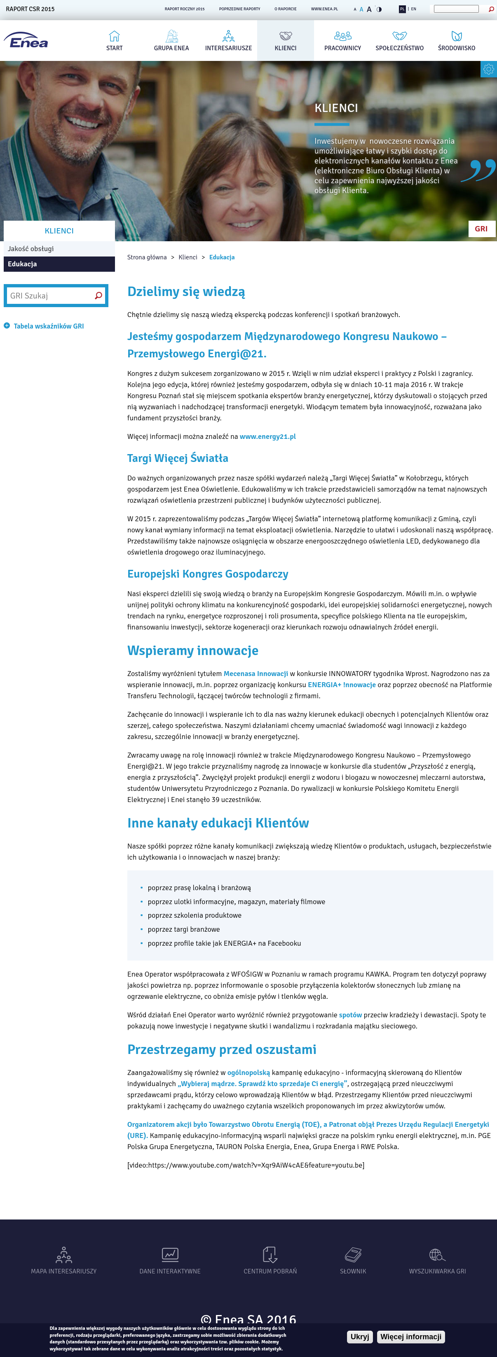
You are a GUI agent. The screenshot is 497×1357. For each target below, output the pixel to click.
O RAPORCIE (285, 9)
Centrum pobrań (270, 1271)
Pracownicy (342, 48)
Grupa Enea (171, 48)
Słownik (353, 1271)
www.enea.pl (324, 9)
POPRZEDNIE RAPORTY (239, 9)
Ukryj (360, 1337)
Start (114, 48)
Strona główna (147, 257)
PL (402, 9)
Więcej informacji (411, 1337)
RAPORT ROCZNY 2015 (185, 9)
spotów (350, 1014)
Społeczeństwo (400, 48)
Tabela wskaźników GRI (49, 326)
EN (413, 9)
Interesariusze (228, 48)
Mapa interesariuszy (63, 1271)
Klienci (286, 48)
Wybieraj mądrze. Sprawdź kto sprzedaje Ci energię (262, 1083)
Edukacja (222, 257)
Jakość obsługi (31, 248)
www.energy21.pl (268, 436)
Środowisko (457, 48)
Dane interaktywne (170, 1271)
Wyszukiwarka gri (438, 1271)
